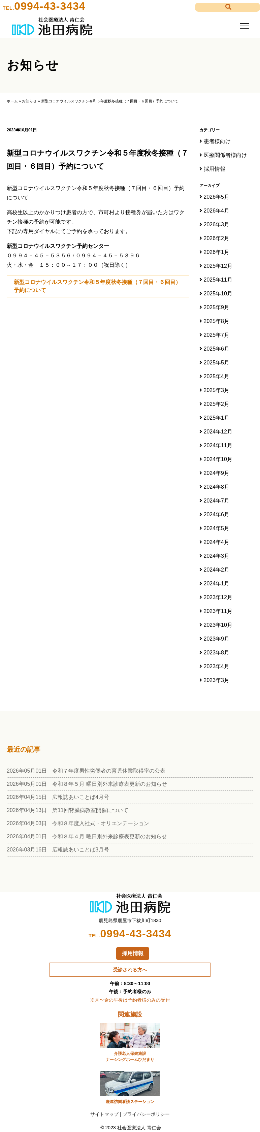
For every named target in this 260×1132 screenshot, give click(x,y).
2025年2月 (217, 404)
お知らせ (29, 101)
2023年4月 (217, 666)
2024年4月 (217, 542)
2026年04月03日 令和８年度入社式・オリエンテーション (78, 823)
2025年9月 (217, 307)
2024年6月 (217, 514)
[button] (227, 7)
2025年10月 (218, 293)
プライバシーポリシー (146, 1114)
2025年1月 (217, 418)
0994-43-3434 (49, 6)
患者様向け (217, 141)
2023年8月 (217, 652)
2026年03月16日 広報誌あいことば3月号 (58, 849)
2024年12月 (218, 431)
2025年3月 (217, 390)
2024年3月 (217, 556)
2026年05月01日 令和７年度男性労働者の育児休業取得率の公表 (86, 771)
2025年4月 (217, 376)
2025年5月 (217, 362)
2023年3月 (217, 680)
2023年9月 (217, 639)
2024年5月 (217, 528)
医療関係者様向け (225, 155)
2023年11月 (218, 611)
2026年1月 (217, 252)
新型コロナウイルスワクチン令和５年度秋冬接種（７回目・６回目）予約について (97, 286)
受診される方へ (130, 969)
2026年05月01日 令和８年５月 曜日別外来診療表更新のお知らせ (87, 784)
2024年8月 (217, 487)
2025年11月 (218, 280)
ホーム (12, 101)
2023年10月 (218, 625)
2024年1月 (217, 583)
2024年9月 (217, 473)
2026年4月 (217, 211)
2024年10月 (218, 459)
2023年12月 (218, 597)
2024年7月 (217, 501)
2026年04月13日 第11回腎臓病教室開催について (67, 810)
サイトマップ (104, 1114)
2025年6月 (217, 349)
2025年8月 (217, 321)
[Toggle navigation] (244, 26)
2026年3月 (217, 224)
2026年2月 (217, 238)
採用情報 (214, 169)
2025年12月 (218, 266)
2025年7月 (217, 335)
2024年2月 (217, 570)
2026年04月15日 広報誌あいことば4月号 (58, 797)
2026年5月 (217, 197)
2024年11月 (218, 445)
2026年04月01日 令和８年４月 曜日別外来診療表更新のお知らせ (87, 836)
